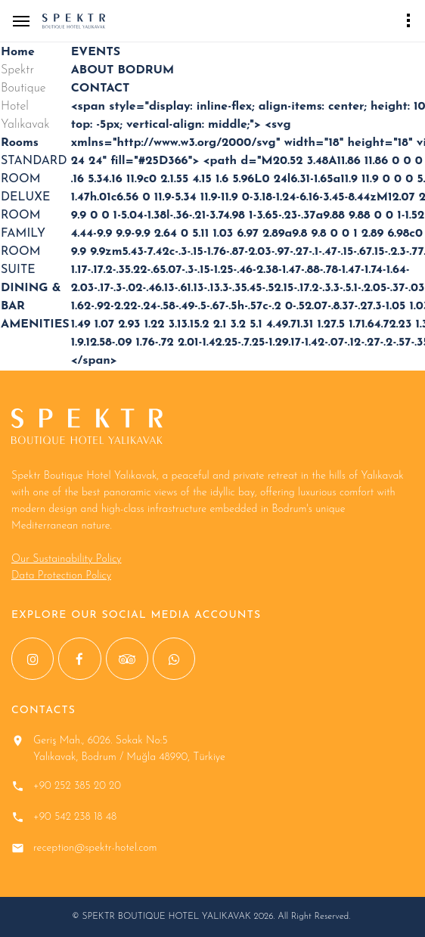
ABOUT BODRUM (122, 70)
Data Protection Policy (61, 576)
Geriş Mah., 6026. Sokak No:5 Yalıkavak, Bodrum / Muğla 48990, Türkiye (129, 749)
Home (18, 52)
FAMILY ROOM (23, 243)
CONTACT (100, 88)
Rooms (20, 143)
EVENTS (95, 52)
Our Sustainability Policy (66, 559)
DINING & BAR (31, 297)
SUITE (18, 270)
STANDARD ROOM (34, 170)
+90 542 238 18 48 (74, 817)
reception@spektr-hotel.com (95, 848)
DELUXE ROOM (25, 206)
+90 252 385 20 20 (77, 786)
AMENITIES (35, 324)
